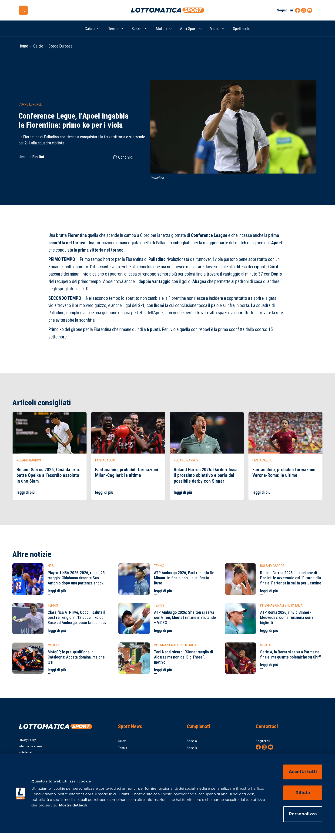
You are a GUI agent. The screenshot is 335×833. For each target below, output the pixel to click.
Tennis (113, 28)
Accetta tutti (303, 771)
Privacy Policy (27, 740)
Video (214, 28)
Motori (161, 28)
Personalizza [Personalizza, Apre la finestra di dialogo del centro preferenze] (303, 813)
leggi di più (26, 492)
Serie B (192, 748)
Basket (137, 28)
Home (23, 46)
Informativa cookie (31, 746)
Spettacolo (241, 28)
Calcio (90, 28)
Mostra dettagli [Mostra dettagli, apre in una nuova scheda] (72, 805)
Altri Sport (188, 28)
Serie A (192, 741)
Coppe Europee (60, 46)
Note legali (25, 752)
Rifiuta (302, 792)
